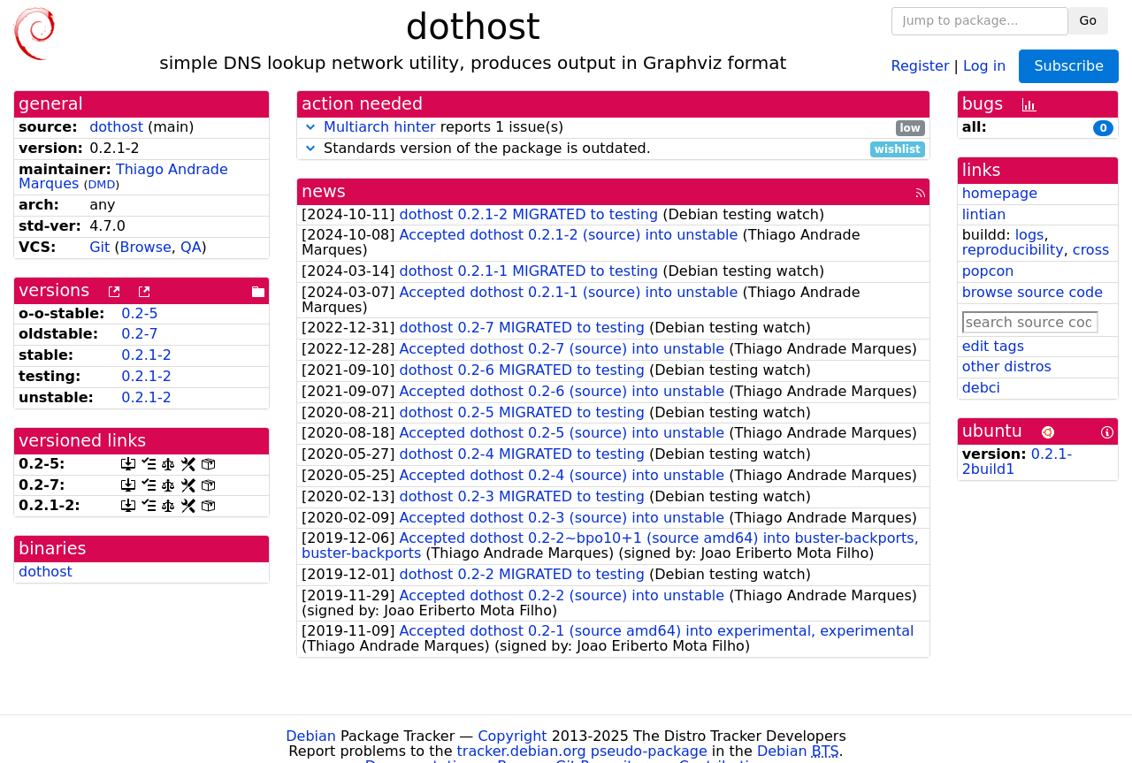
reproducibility (1013, 249)
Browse (146, 247)
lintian (984, 214)
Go (1088, 20)
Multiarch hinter (380, 126)
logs (1029, 234)
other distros (1007, 366)
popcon (988, 271)
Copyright (512, 736)
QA (191, 247)
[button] (310, 126)
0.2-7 (139, 333)
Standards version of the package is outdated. (613, 148)
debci (981, 387)
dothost (116, 126)
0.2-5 (139, 313)
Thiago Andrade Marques (123, 177)
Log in (984, 65)
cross (1091, 249)
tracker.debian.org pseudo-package (582, 751)
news (324, 191)
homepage (999, 193)
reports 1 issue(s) (613, 127)
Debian (311, 736)
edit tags (993, 346)
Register (920, 65)
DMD (101, 184)
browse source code (1032, 292)
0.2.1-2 (146, 355)
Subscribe (1069, 65)
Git (99, 247)
